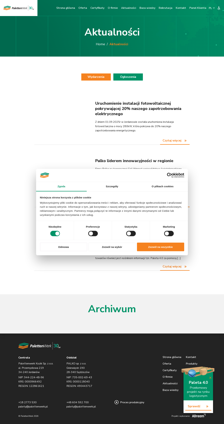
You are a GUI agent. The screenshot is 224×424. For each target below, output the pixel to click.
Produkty (191, 363)
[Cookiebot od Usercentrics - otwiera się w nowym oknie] (169, 175)
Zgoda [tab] (61, 186)
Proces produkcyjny (129, 402)
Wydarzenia (96, 77)
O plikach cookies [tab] (162, 186)
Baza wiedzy (147, 8)
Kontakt (181, 8)
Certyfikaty (97, 8)
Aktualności (128, 8)
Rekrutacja (165, 8)
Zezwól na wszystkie (160, 247)
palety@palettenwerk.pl (33, 406)
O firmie (113, 8)
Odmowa (63, 247)
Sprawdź (194, 406)
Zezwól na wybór (112, 247)
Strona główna (65, 8)
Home (100, 44)
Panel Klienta (197, 8)
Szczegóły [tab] (112, 186)
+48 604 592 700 (77, 402)
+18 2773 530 (27, 402)
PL (210, 8)
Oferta (82, 8)
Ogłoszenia (128, 77)
